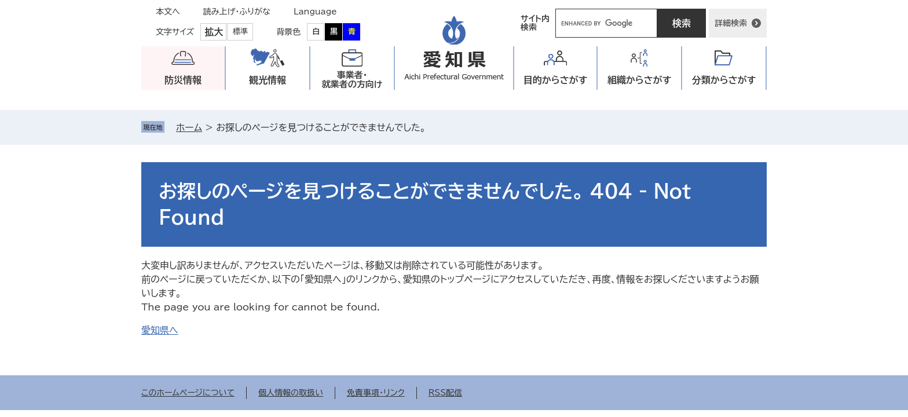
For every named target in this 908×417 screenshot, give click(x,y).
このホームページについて (188, 393)
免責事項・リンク (376, 393)
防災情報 (183, 80)
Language (315, 12)
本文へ (168, 12)
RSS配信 (446, 393)
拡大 (213, 31)
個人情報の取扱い (290, 393)
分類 (724, 80)
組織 (639, 80)
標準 (240, 31)
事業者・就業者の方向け (352, 80)
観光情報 (267, 80)
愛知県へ (159, 330)
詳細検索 (731, 23)
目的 (555, 80)
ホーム (189, 127)
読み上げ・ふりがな (236, 12)
